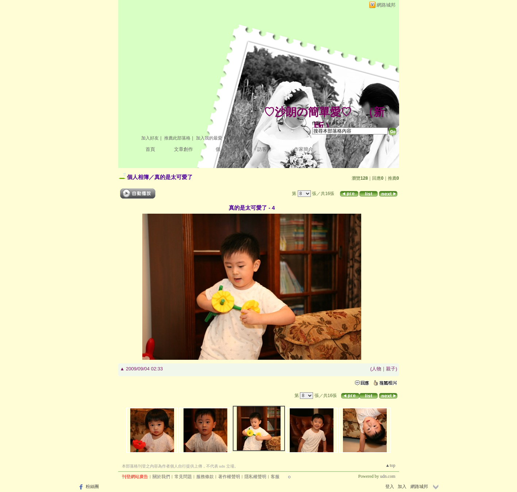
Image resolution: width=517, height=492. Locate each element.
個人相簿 (225, 149)
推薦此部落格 (177, 138)
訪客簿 (264, 149)
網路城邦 (386, 5)
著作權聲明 (229, 476)
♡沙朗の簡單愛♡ (308, 112)
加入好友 (150, 138)
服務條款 (205, 476)
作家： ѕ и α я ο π (328, 123)
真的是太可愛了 (173, 177)
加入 (402, 486)
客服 (275, 476)
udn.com (388, 476)
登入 (389, 486)
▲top (390, 465)
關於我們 (161, 476)
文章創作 (183, 149)
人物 (376, 368)
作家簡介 (303, 149)
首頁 (150, 149)
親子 (391, 368)
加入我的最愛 (209, 138)
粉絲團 (92, 486)
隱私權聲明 (255, 476)
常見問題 (183, 476)
